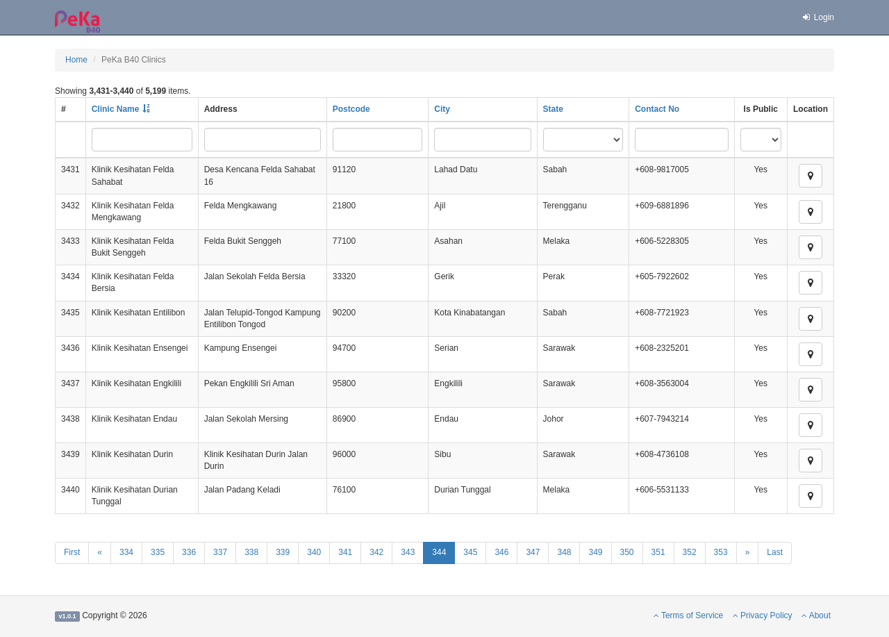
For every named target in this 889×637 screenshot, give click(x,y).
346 (501, 552)
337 (220, 552)
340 (314, 552)
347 (533, 552)
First (72, 552)
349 (595, 552)
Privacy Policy (762, 615)
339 (283, 552)
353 (721, 552)
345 (470, 552)
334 (126, 552)
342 (376, 552)
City (442, 109)
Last (775, 552)
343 (408, 552)
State (553, 109)
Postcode (351, 109)
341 (345, 552)
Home (76, 60)
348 (564, 552)
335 (158, 552)
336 (189, 552)
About (816, 615)
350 (627, 552)
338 (251, 552)
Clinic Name (116, 109)
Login (817, 17)
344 (439, 552)
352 (690, 552)
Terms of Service (688, 615)
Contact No (657, 109)
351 (658, 552)
